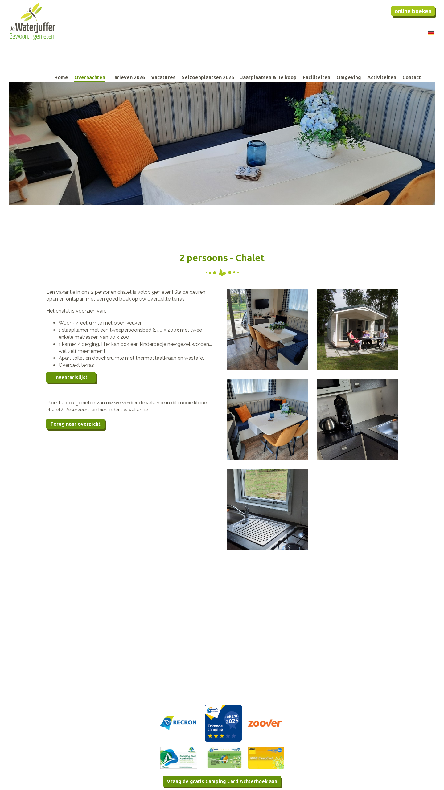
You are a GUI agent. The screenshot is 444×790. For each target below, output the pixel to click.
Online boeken (413, 11)
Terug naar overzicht (75, 424)
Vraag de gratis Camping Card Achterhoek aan (222, 781)
